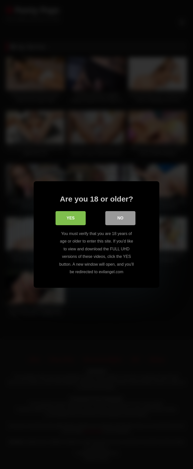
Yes (71, 218)
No (120, 218)
